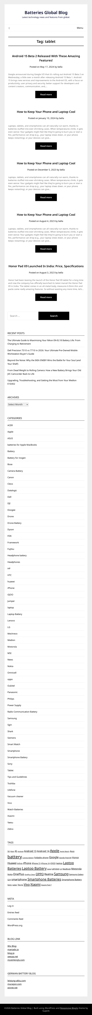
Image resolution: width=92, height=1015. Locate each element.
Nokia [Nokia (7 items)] (10, 874)
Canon (10, 477)
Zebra (10, 828)
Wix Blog (11, 946)
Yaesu (10, 822)
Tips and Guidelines (17, 776)
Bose (9, 464)
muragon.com (14, 984)
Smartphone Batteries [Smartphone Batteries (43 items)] (44, 879)
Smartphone (13, 750)
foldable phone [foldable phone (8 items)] (41, 857)
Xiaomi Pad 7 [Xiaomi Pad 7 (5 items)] (46, 885)
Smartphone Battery (17, 757)
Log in (10, 905)
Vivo (9, 802)
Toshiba (11, 783)
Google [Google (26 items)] (54, 857)
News (10, 659)
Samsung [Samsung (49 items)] (61, 873)
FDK (9, 535)
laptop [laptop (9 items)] (59, 863)
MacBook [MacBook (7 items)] (66, 869)
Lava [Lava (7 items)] (49, 869)
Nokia (10, 666)
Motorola (12, 646)
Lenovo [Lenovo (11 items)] (55, 868)
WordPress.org (14, 925)
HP (8, 568)
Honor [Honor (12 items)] (75, 857)
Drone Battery (14, 522)
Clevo (10, 483)
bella (60, 66)
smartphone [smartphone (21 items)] (19, 879)
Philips (10, 698)
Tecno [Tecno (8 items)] (20, 884)
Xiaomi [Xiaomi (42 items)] (35, 884)
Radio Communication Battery (22, 711)
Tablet (10, 770)
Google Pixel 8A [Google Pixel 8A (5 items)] (65, 858)
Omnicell (11, 672)
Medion (11, 640)
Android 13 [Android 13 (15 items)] (30, 851)
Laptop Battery (14, 614)
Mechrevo (12, 633)
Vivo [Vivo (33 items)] (27, 884)
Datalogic (12, 490)
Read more (46, 94)
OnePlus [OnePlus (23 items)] (18, 874)
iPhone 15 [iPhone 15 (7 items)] (36, 863)
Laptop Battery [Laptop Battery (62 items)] (34, 868)
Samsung (12, 718)
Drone (10, 516)
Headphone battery (17, 555)
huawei (11, 581)
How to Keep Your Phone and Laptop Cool (46, 112)
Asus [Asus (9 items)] (72, 851)
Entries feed (13, 912)
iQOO (10, 594)
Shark (10, 731)
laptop (10, 607)
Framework (13, 542)
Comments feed (15, 918)
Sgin (9, 724)
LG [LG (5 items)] (61, 869)
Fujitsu (10, 548)
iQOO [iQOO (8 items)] (53, 863)
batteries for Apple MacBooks (22, 444)
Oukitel (11, 685)
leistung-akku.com (16, 980)
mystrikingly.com (16, 959)
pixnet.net (12, 987)
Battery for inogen (16, 457)
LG (8, 627)
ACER (10, 425)
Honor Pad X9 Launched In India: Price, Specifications (46, 266)
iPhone (10, 587)
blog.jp (10, 953)
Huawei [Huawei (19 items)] (12, 863)
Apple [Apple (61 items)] (54, 850)
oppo (10, 679)
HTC (9, 575)
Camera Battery (15, 470)
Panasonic (12, 692)
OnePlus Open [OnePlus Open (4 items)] (30, 875)
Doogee (11, 509)
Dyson (10, 529)
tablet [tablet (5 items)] (14, 885)
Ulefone (11, 789)
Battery (11, 451)
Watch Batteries (15, 809)
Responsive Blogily (69, 1008)
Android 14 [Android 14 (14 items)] (43, 851)
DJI (8, 503)
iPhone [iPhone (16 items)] (27, 863)
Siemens (11, 737)
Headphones (13, 562)
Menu (80, 27)
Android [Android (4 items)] (20, 851)
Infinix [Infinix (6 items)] (20, 863)
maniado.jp (13, 949)
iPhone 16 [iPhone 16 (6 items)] (45, 863)
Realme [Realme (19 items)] (48, 874)
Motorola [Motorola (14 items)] (76, 868)
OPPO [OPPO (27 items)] (40, 874)
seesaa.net (12, 956)
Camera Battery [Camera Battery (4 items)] (28, 858)
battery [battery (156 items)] (14, 857)
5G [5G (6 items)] (8, 851)
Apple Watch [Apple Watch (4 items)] (64, 851)
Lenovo (11, 620)
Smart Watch (13, 744)
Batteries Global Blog (46, 12)
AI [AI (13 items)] (16, 851)
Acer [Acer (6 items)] (12, 851)
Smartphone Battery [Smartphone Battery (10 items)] (72, 879)
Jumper (11, 601)
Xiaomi (10, 815)
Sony (9, 763)
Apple (10, 431)
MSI (9, 653)
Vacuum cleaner (15, 796)
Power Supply (14, 705)
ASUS (10, 438)
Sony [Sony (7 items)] (9, 885)
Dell (9, 496)
